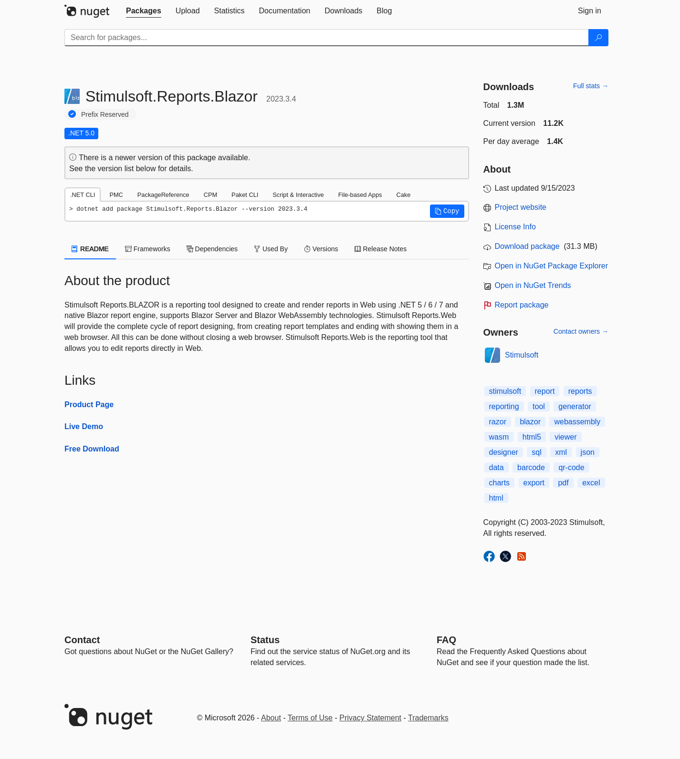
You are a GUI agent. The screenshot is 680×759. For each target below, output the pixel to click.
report (545, 391)
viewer (565, 437)
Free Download (91, 449)
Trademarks (428, 718)
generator (574, 406)
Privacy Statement (370, 718)
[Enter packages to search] (326, 37)
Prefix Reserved (105, 114)
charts (499, 483)
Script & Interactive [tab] (298, 194)
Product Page (89, 404)
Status (265, 640)
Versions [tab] (321, 249)
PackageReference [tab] (163, 194)
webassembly (577, 422)
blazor (530, 422)
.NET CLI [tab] (82, 194)
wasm (499, 437)
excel (591, 483)
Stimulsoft (521, 355)
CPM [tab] (210, 194)
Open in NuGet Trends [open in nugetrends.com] (533, 285)
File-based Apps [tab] (360, 194)
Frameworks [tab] (147, 249)
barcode (531, 467)
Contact (82, 640)
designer (503, 452)
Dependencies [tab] (212, 249)
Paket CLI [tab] (244, 194)
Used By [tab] (271, 249)
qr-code (571, 467)
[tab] (143, 10)
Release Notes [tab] (381, 249)
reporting (504, 406)
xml (561, 452)
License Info (515, 227)
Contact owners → (581, 331)
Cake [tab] (403, 194)
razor (497, 422)
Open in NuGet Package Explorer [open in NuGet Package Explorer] (551, 266)
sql (536, 452)
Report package (522, 305)
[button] (447, 211)
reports (580, 391)
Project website (521, 207)
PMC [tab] (116, 194)
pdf (563, 483)
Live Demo (83, 426)
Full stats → (590, 86)
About (271, 718)
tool (539, 406)
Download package (527, 246)
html (496, 498)
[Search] (598, 37)
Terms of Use (310, 718)
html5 (532, 437)
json (588, 452)
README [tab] (90, 249)
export (533, 483)
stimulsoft (505, 391)
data (496, 467)
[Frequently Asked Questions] (446, 640)
